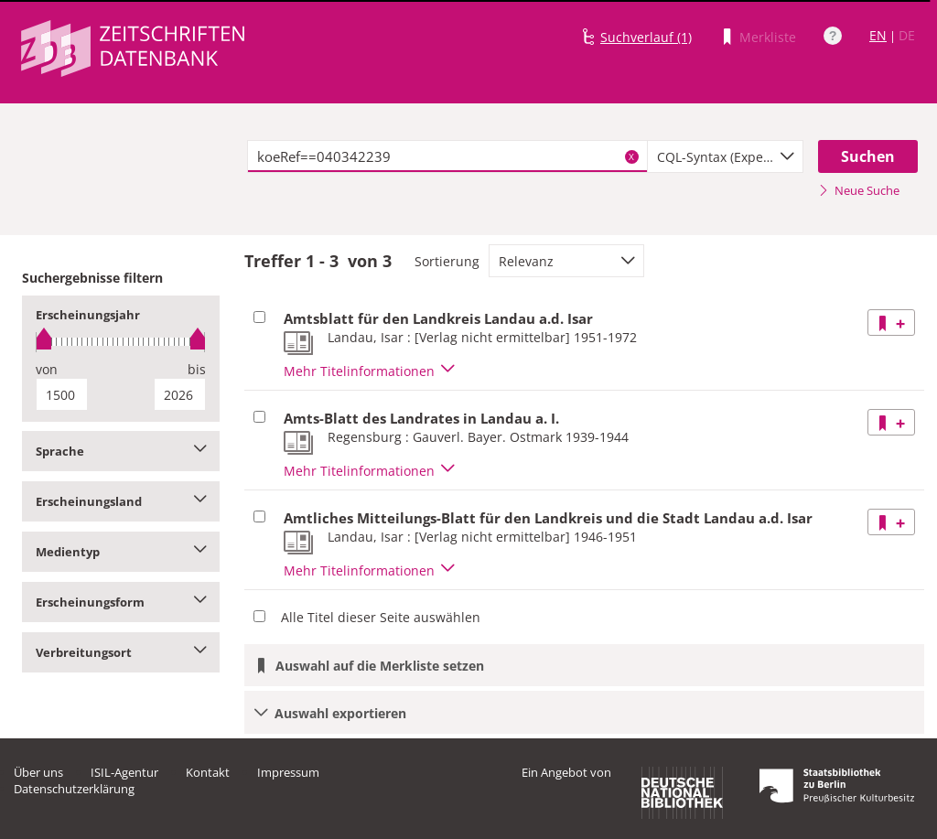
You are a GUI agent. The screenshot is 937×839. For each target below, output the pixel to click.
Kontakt (208, 772)
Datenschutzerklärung (74, 788)
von (47, 369)
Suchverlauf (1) (646, 37)
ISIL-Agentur (124, 772)
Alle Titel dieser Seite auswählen (380, 617)
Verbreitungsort (121, 652)
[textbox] (447, 156)
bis (197, 369)
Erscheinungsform (121, 602)
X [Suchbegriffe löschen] (631, 156)
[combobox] (725, 156)
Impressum (288, 772)
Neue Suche (858, 190)
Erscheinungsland (121, 501)
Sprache (121, 451)
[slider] (121, 342)
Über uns (38, 772)
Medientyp (121, 551)
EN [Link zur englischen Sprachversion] (878, 35)
